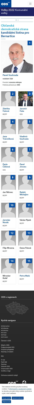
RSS (2, 356)
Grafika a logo (6, 371)
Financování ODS (7, 369)
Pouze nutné (6, 398)
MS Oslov (4, 333)
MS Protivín (4, 337)
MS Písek (3, 335)
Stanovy (3, 364)
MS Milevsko (4, 328)
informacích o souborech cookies (20, 389)
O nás (3, 360)
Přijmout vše (6, 402)
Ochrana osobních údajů (9, 375)
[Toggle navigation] (30, 4)
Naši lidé (4, 362)
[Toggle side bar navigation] (17, 20)
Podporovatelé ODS (7, 347)
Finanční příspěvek (7, 349)
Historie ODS (5, 366)
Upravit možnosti (18, 398)
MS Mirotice (4, 330)
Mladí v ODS (5, 345)
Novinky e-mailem (7, 352)
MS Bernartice (5, 326)
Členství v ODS (6, 341)
